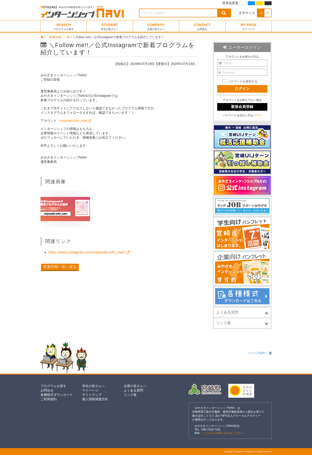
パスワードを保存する (242, 81)
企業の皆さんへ (135, 386)
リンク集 (223, 323)
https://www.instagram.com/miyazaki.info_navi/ (86, 252)
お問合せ (46, 390)
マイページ (90, 390)
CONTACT (202, 27)
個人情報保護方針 (95, 399)
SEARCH (63, 27)
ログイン (242, 89)
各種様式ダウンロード (56, 395)
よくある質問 (227, 312)
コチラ (257, 115)
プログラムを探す (53, 386)
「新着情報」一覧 (58, 37)
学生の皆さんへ (93, 386)
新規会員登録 (242, 107)
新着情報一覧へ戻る (60, 267)
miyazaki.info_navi (73, 120)
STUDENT (110, 27)
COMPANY (156, 27)
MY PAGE (248, 27)
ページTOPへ (260, 353)
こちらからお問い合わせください (223, 433)
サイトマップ (92, 395)
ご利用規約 (48, 399)
